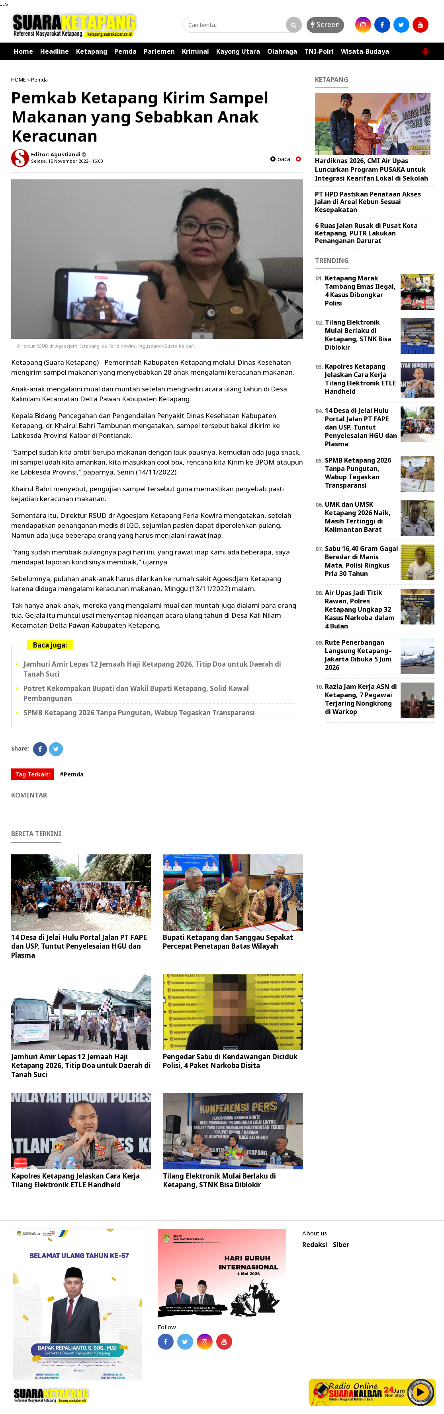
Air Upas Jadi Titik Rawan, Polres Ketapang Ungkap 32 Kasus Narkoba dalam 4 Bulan (360, 609)
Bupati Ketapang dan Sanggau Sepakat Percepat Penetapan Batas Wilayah (228, 942)
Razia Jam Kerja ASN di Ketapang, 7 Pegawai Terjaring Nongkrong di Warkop (361, 699)
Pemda (125, 51)
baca (280, 159)
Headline (54, 51)
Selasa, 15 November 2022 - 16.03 (67, 161)
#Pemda (72, 774)
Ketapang (91, 51)
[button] (425, 48)
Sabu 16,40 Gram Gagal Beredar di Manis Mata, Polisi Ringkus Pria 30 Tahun (361, 561)
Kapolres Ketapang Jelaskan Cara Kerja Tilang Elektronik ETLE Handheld (75, 1180)
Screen (325, 24)
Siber (341, 1245)
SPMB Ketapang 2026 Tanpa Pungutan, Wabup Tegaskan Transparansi (139, 712)
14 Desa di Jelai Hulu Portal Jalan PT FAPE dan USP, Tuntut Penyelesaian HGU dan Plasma (79, 946)
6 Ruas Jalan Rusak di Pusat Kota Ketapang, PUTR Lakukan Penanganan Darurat (366, 233)
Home (23, 51)
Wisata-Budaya (365, 51)
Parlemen (159, 51)
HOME (18, 79)
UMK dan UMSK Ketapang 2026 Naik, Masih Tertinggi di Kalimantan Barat (358, 516)
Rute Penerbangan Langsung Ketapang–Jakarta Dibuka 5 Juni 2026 (358, 654)
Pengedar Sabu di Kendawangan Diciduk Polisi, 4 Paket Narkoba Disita (230, 1061)
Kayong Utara (238, 51)
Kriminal (195, 51)
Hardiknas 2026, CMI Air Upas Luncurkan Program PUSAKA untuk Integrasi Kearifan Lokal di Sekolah (371, 169)
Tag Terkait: (32, 774)
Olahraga (282, 51)
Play (421, 1392)
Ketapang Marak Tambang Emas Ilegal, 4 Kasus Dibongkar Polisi (360, 290)
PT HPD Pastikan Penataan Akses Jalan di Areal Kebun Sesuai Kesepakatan (368, 202)
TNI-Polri (319, 51)
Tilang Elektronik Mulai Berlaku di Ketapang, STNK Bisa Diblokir (219, 1180)
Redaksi (314, 1245)
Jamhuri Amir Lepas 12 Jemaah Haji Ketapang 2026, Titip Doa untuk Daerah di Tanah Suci (81, 1065)
